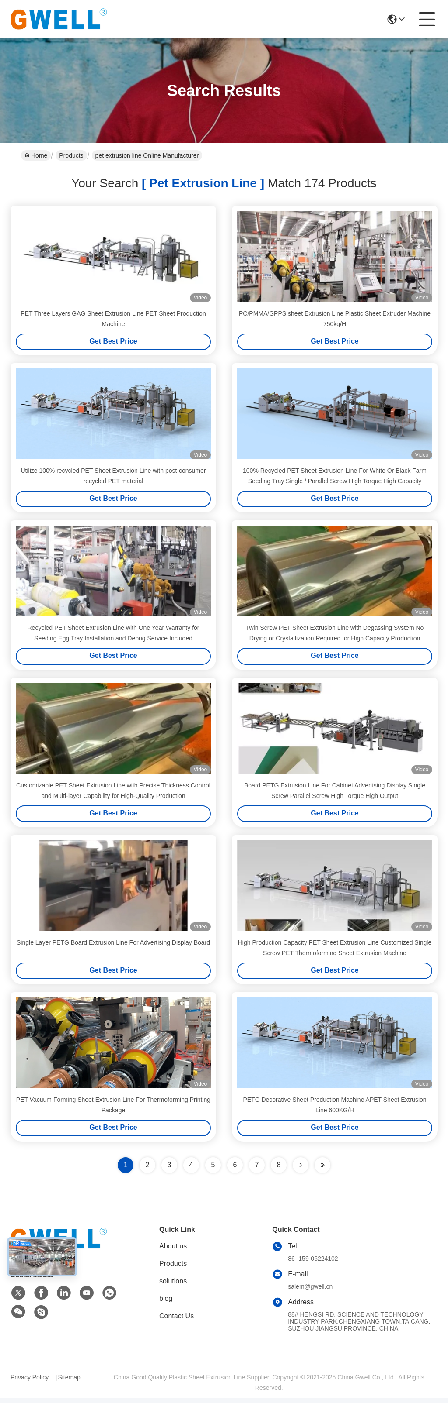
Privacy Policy (29, 1382)
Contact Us (176, 1320)
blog (165, 1303)
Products (71, 155)
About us (173, 1251)
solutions (173, 1286)
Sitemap (69, 1382)
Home (35, 155)
